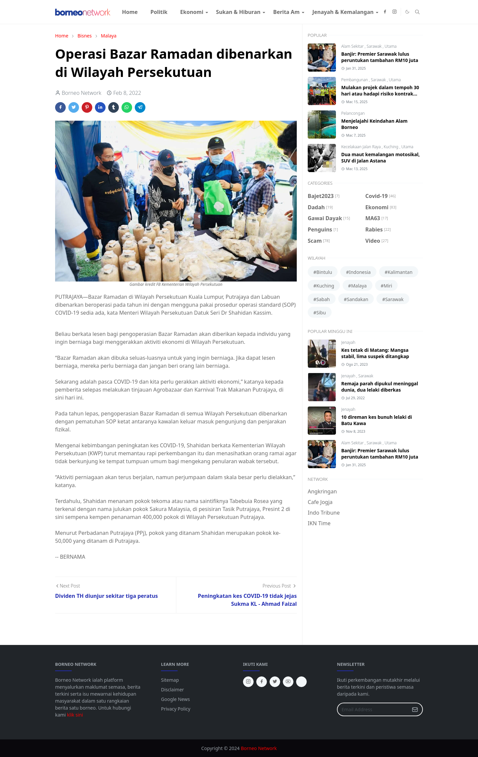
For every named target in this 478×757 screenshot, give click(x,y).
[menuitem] (130, 12)
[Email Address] (373, 709)
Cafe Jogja (320, 502)
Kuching (391, 147)
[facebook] (385, 12)
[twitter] (275, 681)
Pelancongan (353, 113)
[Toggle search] (417, 12)
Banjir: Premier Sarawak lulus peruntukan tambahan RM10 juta (379, 57)
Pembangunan (355, 80)
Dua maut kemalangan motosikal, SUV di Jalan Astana (380, 157)
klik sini (75, 715)
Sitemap (170, 680)
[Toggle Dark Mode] (407, 11)
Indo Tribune (324, 512)
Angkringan (322, 491)
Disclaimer (172, 689)
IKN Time (319, 523)
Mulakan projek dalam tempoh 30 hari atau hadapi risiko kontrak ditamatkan (380, 93)
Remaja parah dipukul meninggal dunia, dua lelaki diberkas (379, 386)
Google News (175, 699)
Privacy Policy (175, 709)
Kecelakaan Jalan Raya (361, 147)
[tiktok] (301, 681)
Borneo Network (259, 748)
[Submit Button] (415, 709)
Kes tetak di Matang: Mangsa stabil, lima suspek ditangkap (375, 353)
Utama (390, 46)
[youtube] (288, 681)
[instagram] (394, 12)
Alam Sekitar (353, 46)
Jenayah (348, 342)
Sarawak (374, 46)
